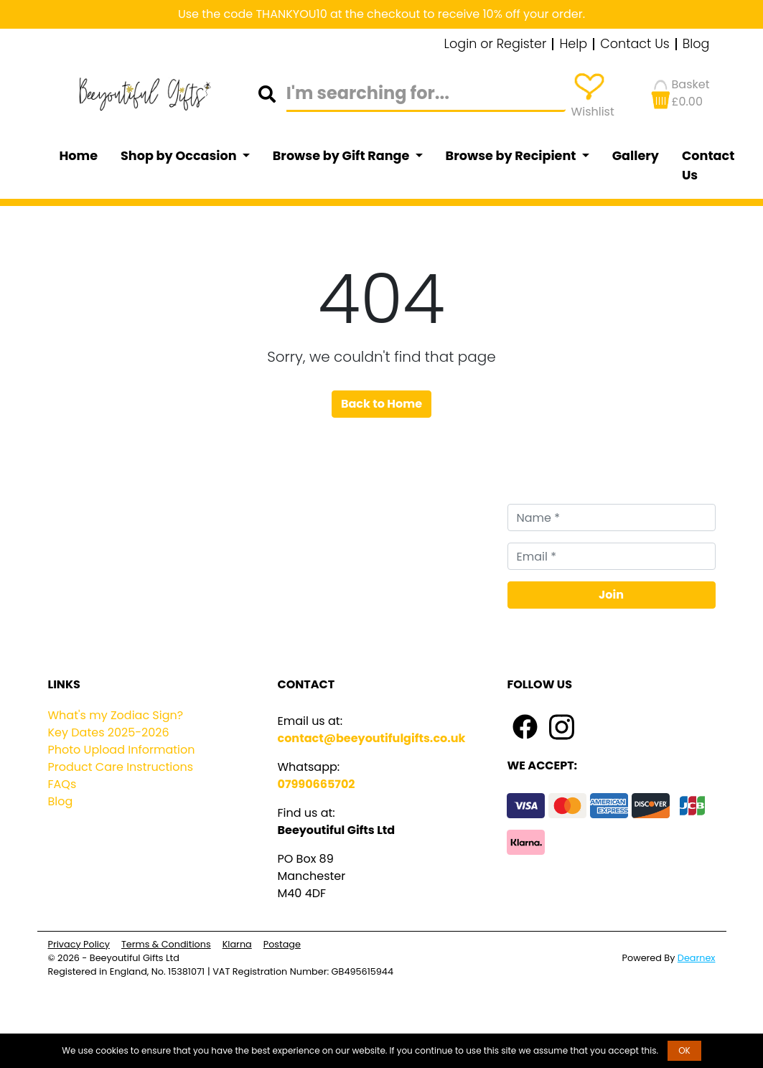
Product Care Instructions (121, 767)
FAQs (62, 784)
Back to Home (381, 403)
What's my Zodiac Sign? (116, 715)
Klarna (237, 944)
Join (611, 594)
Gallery (635, 155)
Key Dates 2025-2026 (108, 732)
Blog (696, 44)
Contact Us (635, 44)
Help (573, 44)
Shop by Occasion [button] (180, 155)
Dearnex (697, 958)
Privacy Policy (79, 944)
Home (79, 155)
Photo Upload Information (121, 749)
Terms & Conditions (166, 944)
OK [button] (684, 1050)
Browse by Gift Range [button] (342, 155)
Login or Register (495, 44)
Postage (282, 944)
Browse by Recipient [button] (512, 155)
